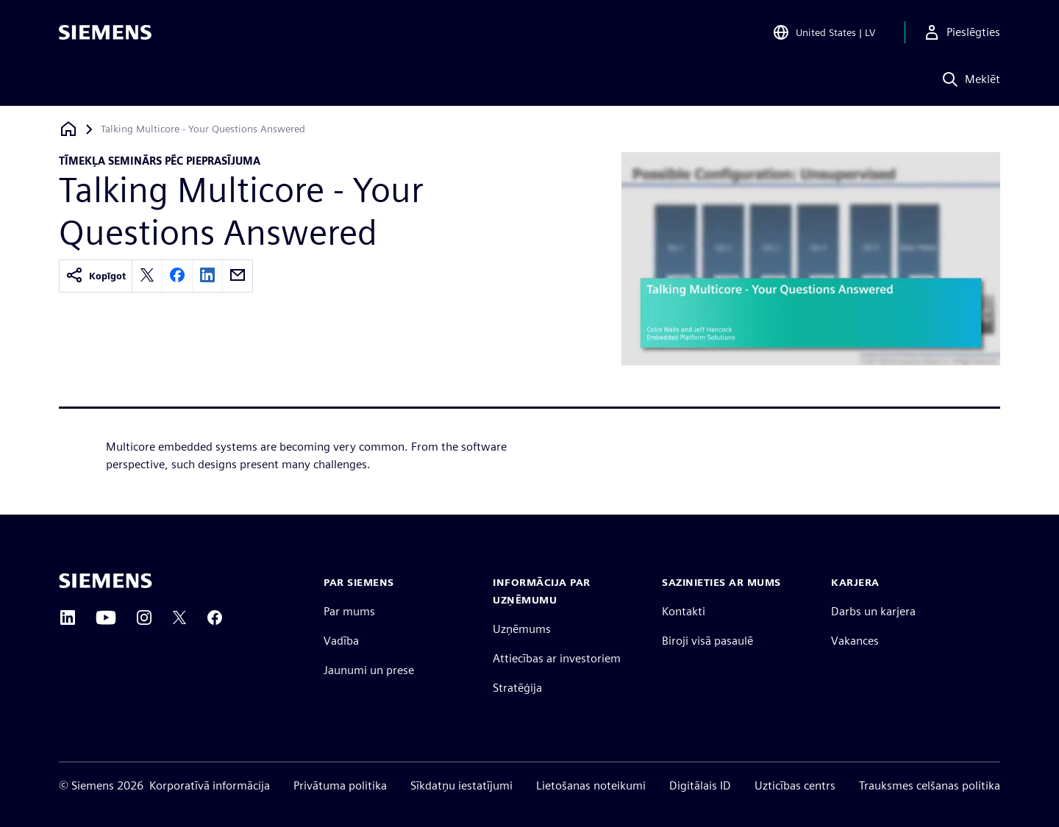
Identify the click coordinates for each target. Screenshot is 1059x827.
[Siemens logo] (105, 32)
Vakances (855, 641)
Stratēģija (517, 688)
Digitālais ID (700, 785)
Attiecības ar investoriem (557, 658)
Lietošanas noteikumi (591, 785)
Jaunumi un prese (369, 670)
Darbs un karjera (873, 611)
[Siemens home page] (105, 580)
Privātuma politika (340, 785)
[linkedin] (207, 276)
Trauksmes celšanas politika (929, 785)
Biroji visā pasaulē (707, 641)
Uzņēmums (522, 629)
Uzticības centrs (795, 785)
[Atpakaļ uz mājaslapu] (68, 129)
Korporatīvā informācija (209, 785)
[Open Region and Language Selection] (823, 32)
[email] (237, 276)
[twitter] (147, 276)
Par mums (349, 611)
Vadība (341, 641)
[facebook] (177, 276)
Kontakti (683, 611)
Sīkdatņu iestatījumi (461, 785)
